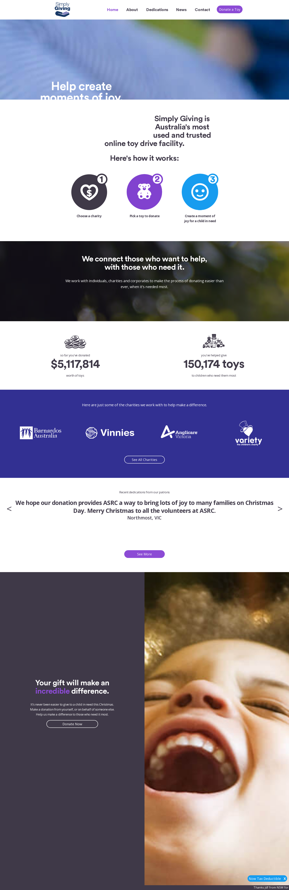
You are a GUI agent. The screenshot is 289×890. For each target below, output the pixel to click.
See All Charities (144, 459)
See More (144, 554)
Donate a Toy (229, 9)
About (132, 10)
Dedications (157, 10)
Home (112, 10)
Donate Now (72, 724)
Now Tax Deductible (267, 878)
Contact (202, 10)
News (181, 10)
